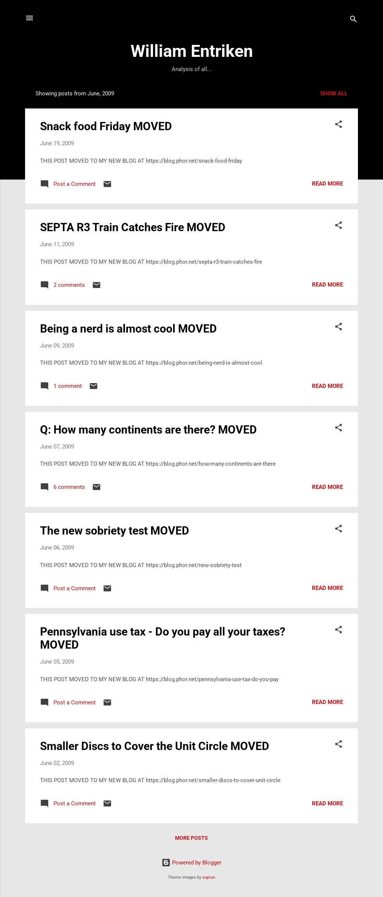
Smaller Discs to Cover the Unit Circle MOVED (154, 746)
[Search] (353, 20)
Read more (327, 183)
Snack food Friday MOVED (106, 126)
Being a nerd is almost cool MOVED (128, 328)
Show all (333, 93)
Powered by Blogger (191, 862)
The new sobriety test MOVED (114, 530)
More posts (191, 838)
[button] (338, 125)
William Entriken (192, 51)
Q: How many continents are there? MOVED (148, 429)
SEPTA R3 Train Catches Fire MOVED (133, 227)
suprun (208, 877)
